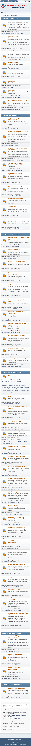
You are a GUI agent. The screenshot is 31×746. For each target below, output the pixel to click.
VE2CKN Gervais (19, 184)
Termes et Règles (14, 739)
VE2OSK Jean (17, 109)
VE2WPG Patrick (15, 502)
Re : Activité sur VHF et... (6, 524)
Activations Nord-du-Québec (13, 390)
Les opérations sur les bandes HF (17, 446)
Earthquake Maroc (5, 502)
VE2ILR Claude (16, 68)
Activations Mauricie (11, 388)
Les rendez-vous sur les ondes (16, 432)
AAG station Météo (5, 270)
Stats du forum (8, 709)
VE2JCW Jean (13, 258)
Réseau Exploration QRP (15, 421)
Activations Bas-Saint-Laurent (15, 385)
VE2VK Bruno (19, 586)
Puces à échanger (13, 81)
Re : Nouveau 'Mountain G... (7, 381)
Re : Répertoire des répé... (7, 419)
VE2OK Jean (16, 308)
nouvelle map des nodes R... (7, 345)
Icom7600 (3, 87)
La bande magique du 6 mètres (16, 527)
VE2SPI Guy (10, 87)
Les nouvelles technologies (15, 198)
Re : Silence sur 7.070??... (7, 453)
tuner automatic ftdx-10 (6, 246)
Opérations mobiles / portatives (16, 456)
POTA (9, 396)
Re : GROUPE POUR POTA (7, 403)
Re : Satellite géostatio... (6, 548)
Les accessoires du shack (15, 249)
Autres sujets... (12, 219)
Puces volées (11, 90)
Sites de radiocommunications (16, 335)
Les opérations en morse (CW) (16, 466)
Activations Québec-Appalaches (8, 392)
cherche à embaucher (6, 228)
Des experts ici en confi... (6, 320)
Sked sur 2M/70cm (24, 441)
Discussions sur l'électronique (16, 261)
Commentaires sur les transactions (17, 100)
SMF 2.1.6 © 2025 (11, 741)
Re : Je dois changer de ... (7, 332)
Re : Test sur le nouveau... (7, 697)
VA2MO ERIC (18, 627)
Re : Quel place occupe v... (7, 356)
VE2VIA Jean (12, 463)
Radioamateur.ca (13, 642)
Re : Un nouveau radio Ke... (7, 184)
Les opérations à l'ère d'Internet (16, 478)
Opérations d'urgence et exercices (17, 492)
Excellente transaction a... (7, 109)
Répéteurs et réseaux (14, 505)
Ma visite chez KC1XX (6, 651)
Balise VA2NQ (4, 575)
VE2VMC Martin (16, 678)
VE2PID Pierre (16, 128)
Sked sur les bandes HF (6, 443)
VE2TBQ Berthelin (17, 246)
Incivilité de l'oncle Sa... (6, 308)
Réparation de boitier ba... (7, 366)
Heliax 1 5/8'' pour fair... (6, 78)
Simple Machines (19, 741)
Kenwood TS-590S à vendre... (7, 33)
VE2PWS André (14, 145)
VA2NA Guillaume (17, 78)
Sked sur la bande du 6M (14, 441)
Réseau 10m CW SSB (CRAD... (8, 597)
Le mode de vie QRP (13, 551)
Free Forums (17, 742)
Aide (9, 739)
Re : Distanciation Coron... (7, 217)
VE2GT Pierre (19, 403)
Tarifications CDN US (6, 128)
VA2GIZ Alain (17, 97)
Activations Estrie (10, 387)
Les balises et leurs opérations (16, 564)
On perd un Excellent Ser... (7, 664)
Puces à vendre (12, 21)
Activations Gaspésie (19, 387)
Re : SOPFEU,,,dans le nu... (7, 586)
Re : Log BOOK (4, 258)
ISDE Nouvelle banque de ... (7, 170)
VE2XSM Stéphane (19, 160)
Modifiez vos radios (13, 284)
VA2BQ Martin (17, 320)
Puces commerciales (13, 36)
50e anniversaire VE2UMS (7, 439)
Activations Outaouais (24, 390)
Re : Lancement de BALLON (7, 195)
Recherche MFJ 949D (6, 68)
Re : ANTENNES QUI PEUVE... (8, 429)
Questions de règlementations (16, 163)
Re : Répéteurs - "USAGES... (7, 514)
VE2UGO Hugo (17, 548)
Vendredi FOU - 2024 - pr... (7, 50)
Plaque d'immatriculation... (7, 97)
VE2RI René (17, 50)
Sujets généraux (12, 384)
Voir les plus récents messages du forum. (11, 718)
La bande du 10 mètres (14, 589)
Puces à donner (12, 71)
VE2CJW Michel (19, 33)
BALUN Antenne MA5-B (6, 282)
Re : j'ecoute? (4, 538)
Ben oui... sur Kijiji (5, 145)
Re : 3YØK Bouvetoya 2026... (7, 610)
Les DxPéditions (12, 600)
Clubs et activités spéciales (15, 186)
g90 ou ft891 (4, 463)
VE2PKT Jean (19, 345)
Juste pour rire (12, 206)
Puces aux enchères (13, 52)
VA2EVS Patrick (18, 453)
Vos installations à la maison (16, 348)
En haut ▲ (21, 739)
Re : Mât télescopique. (6, 561)
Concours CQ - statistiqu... (7, 627)
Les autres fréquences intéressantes (18, 578)
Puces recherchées (13, 62)
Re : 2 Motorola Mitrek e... (7, 297)
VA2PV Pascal (16, 414)
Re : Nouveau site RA (6, 678)
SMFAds (12, 742)
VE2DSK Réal (15, 270)
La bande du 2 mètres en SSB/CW (17, 517)
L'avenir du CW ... (5, 475)
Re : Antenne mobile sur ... (7, 160)
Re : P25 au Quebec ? (6, 489)
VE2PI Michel (13, 713)
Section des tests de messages (16, 688)
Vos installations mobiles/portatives (18, 359)
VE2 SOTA (10, 375)
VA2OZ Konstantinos (17, 228)
